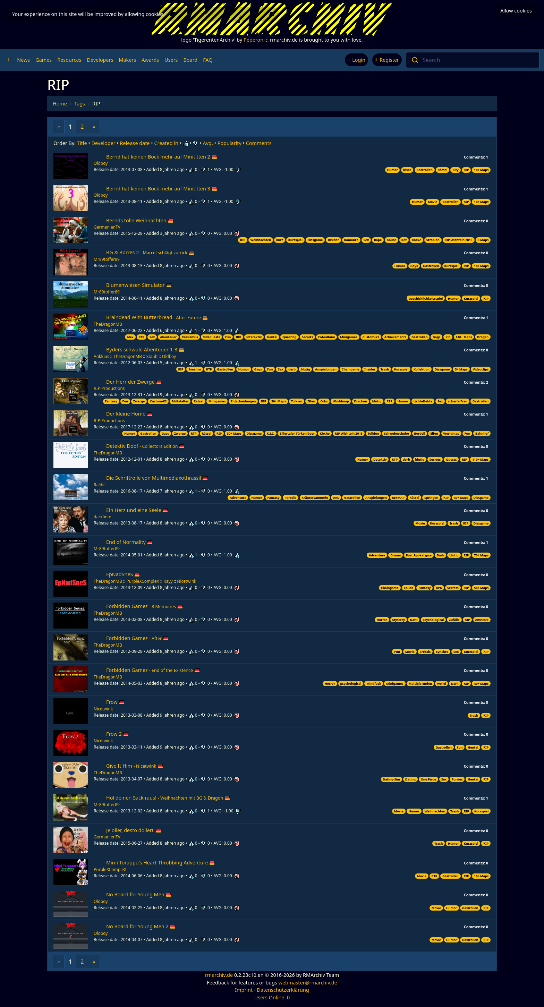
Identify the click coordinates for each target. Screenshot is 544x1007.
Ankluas (101, 356)
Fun (228, 337)
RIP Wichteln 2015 (459, 240)
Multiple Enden (420, 683)
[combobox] (473, 60)
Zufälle (454, 619)
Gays (414, 266)
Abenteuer (168, 337)
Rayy (167, 581)
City (455, 170)
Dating (410, 779)
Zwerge (139, 401)
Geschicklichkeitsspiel (426, 298)
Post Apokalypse (419, 555)
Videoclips (480, 369)
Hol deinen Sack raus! (168, 797)
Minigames (348, 337)
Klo (447, 337)
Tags (79, 103)
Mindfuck (373, 683)
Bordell (419, 433)
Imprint (244, 990)
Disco (407, 170)
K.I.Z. (270, 433)
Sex (366, 240)
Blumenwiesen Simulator (139, 285)
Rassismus (190, 337)
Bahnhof (481, 433)
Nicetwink (186, 581)
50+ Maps (278, 401)
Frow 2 (117, 734)
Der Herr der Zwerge (134, 381)
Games (43, 60)
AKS (336, 497)
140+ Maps (464, 337)
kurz (279, 240)
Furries (457, 779)
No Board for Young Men (138, 894)
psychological (433, 619)
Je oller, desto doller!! (133, 830)
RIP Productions (109, 388)
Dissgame (315, 240)
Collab (409, 588)
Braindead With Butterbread (157, 317)
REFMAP (398, 497)
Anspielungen (326, 369)
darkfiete (102, 517)
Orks (324, 401)
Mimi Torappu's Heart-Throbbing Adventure (160, 862)
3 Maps (483, 240)
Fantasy (111, 401)
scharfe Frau (457, 401)
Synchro (194, 369)
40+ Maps (461, 497)
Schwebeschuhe (396, 433)
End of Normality (129, 542)
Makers (127, 60)
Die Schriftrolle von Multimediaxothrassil (157, 478)
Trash (385, 369)
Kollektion (422, 369)
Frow (115, 702)
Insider (333, 240)
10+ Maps (481, 170)
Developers (100, 60)
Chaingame (350, 369)
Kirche (325, 433)
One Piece (428, 779)
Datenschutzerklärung (283, 990)
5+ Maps (461, 369)
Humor (392, 170)
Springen (431, 497)
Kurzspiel (295, 240)
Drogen (482, 337)
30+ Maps (234, 433)
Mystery (398, 619)
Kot (404, 240)
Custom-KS (371, 337)
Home (60, 103)
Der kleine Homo (129, 413)
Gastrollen (424, 170)
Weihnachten (260, 240)
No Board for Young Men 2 (140, 926)
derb (292, 369)
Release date (135, 143)
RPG (439, 588)
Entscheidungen (243, 401)
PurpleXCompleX (143, 581)
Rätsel (443, 170)
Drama (395, 555)
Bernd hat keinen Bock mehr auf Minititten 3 (161, 188)
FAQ (207, 60)
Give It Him (134, 765)
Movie (432, 201)
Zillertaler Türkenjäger (297, 433)
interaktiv (254, 337)
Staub (152, 356)
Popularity (229, 143)
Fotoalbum (326, 337)
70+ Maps (481, 555)
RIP (466, 170)
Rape (378, 240)
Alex (130, 337)
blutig (305, 369)
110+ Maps (480, 459)
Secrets (307, 337)
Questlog (289, 337)
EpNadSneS (123, 574)
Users (171, 60)
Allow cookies (516, 10)
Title (82, 143)
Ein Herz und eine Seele (137, 510)
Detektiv (380, 459)
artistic (425, 651)
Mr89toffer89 (107, 259)
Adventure (238, 497)
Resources (69, 60)
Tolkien (296, 401)
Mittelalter (180, 401)
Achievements (395, 337)
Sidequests (211, 337)
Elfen (311, 401)
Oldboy (101, 163)
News (23, 60)
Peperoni (254, 39)
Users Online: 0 (272, 997)
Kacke (416, 240)
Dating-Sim (391, 779)
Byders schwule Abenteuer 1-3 (145, 349)
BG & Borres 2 (150, 252)
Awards (150, 60)
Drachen (360, 401)
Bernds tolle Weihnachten (139, 220)
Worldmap (341, 401)
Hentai (272, 337)
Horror (382, 619)
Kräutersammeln (314, 497)
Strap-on (433, 240)
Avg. (208, 143)
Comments (259, 143)
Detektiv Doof (145, 446)
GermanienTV (107, 227)
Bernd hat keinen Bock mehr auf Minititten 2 (161, 156)
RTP (142, 337)
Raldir (99, 485)
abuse (391, 240)
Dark (440, 555)
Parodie (290, 497)
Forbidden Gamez (144, 606)
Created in (166, 143)
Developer (104, 143)
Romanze (351, 240)
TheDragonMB (108, 324)
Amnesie (481, 619)
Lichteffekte (423, 401)
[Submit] (414, 60)
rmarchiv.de (219, 975)
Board (191, 60)
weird (441, 683)
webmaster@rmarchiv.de (308, 982)
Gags (436, 337)
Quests (451, 459)
